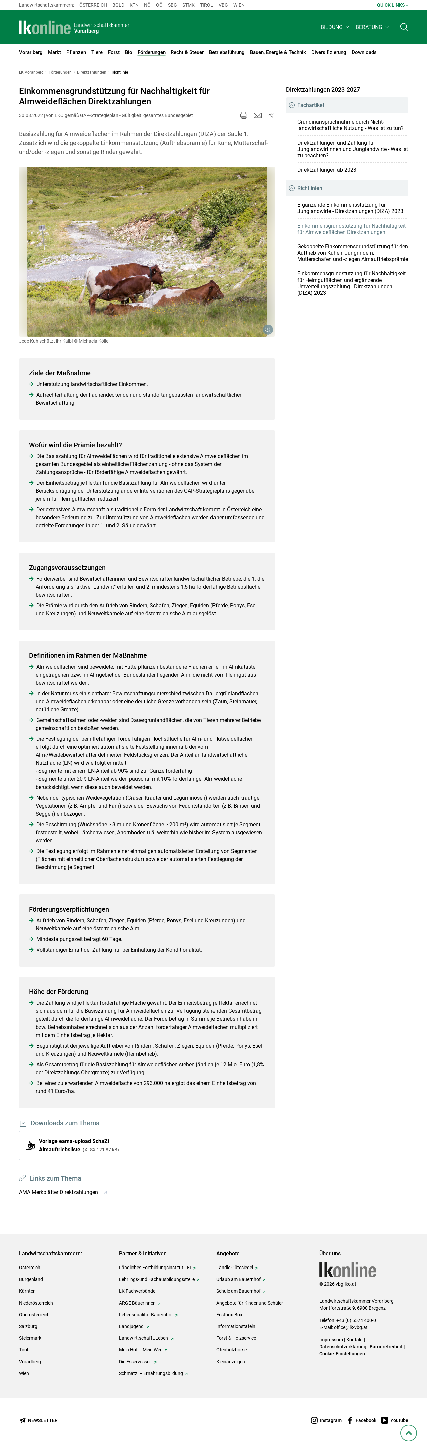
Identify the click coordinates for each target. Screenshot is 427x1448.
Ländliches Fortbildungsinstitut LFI (155, 1267)
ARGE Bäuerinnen (137, 1303)
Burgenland (31, 1279)
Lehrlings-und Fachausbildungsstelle (157, 1279)
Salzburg (28, 1326)
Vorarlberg (30, 1361)
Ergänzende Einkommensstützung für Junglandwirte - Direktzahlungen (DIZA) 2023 (350, 208)
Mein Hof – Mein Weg (141, 1349)
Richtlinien (309, 188)
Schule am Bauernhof (238, 1291)
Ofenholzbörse (231, 1349)
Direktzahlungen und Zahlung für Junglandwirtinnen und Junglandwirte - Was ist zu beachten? (352, 149)
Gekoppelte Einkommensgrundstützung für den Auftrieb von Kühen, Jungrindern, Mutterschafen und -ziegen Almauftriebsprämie (352, 252)
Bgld (118, 5)
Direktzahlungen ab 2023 (326, 170)
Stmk (188, 5)
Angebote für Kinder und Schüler (249, 1303)
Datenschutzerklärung (342, 1346)
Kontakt (354, 1339)
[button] (335, 29)
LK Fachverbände (137, 1291)
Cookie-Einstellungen (342, 1353)
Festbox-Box (229, 1314)
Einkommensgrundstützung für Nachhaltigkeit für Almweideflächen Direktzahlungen (351, 229)
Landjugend (132, 1326)
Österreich (93, 5)
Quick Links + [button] (392, 5)
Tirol (206, 5)
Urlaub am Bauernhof (238, 1279)
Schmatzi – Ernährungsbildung (151, 1373)
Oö (159, 5)
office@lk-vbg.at (351, 1327)
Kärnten (27, 1291)
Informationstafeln (235, 1326)
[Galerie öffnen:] (147, 252)
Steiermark (30, 1338)
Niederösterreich (36, 1303)
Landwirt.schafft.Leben (144, 1338)
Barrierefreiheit (386, 1346)
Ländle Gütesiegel (234, 1267)
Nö (147, 5)
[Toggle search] (404, 29)
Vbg (223, 5)
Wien (239, 5)
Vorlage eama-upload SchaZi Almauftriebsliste (79, 1145)
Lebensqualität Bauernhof (146, 1314)
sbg (172, 5)
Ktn (134, 5)
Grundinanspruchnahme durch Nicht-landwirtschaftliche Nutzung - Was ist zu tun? (350, 125)
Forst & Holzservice (236, 1338)
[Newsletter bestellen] (38, 1420)
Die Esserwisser (135, 1361)
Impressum (331, 1339)
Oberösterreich (34, 1314)
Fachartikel (310, 105)
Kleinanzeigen (230, 1361)
